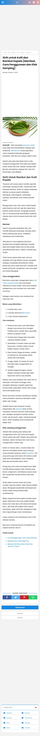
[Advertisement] (20, 29)
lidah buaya (25, 313)
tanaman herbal (29, 145)
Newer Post (20, 613)
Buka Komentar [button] (20, 607)
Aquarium (9, 718)
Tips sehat (27, 728)
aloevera (19, 409)
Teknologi (27, 723)
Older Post (20, 618)
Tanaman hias (28, 718)
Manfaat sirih (15, 150)
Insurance (27, 713)
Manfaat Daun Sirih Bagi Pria (18, 541)
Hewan (8, 728)
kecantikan (30, 453)
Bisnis (8, 723)
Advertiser (9, 713)
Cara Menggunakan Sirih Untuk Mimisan (22, 538)
